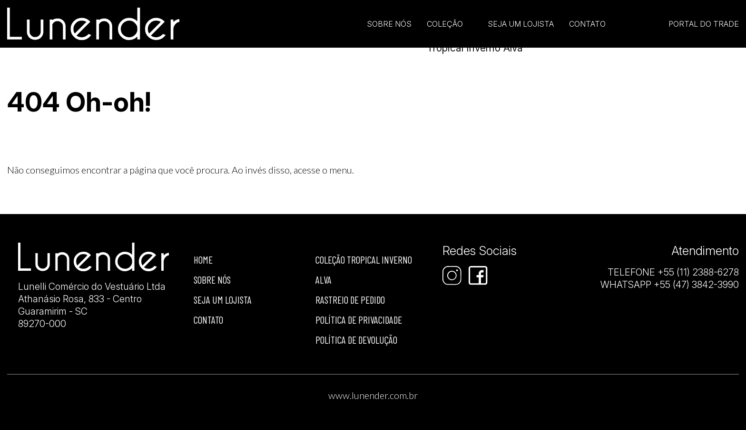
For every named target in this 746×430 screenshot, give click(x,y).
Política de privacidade (358, 320)
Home (203, 260)
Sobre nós (212, 280)
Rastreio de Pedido (350, 300)
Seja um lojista (521, 24)
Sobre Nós (389, 24)
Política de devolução (356, 340)
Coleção (445, 24)
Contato (587, 24)
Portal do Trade (703, 24)
